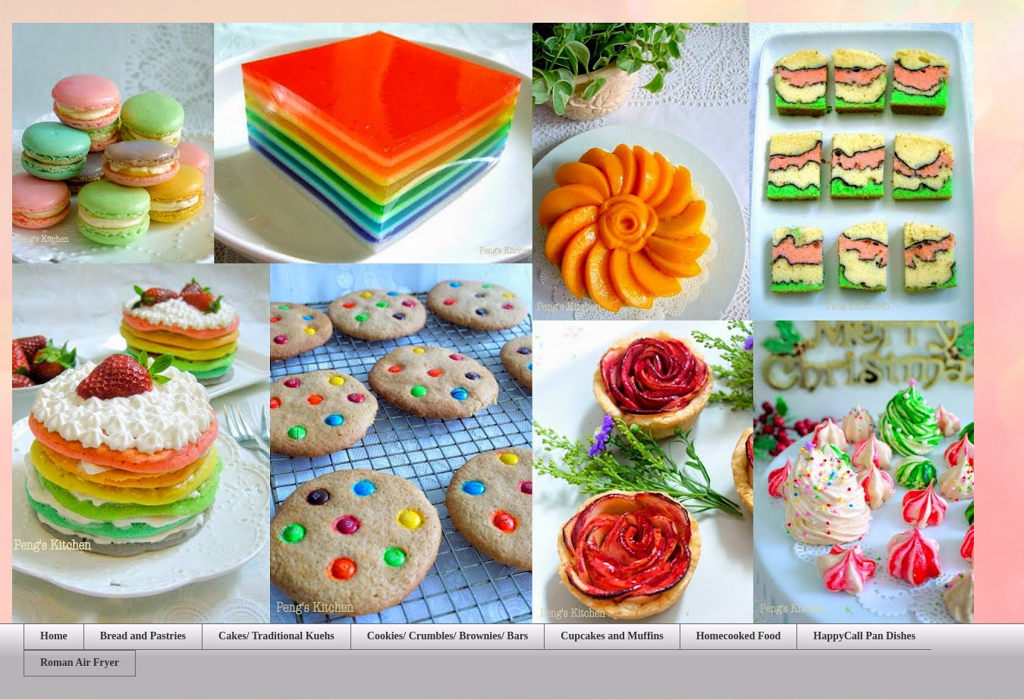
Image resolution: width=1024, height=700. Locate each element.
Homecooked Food (738, 636)
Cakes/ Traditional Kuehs (276, 636)
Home (54, 636)
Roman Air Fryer (79, 662)
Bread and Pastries (143, 636)
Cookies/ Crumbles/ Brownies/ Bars (447, 636)
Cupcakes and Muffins (612, 636)
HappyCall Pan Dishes (864, 636)
